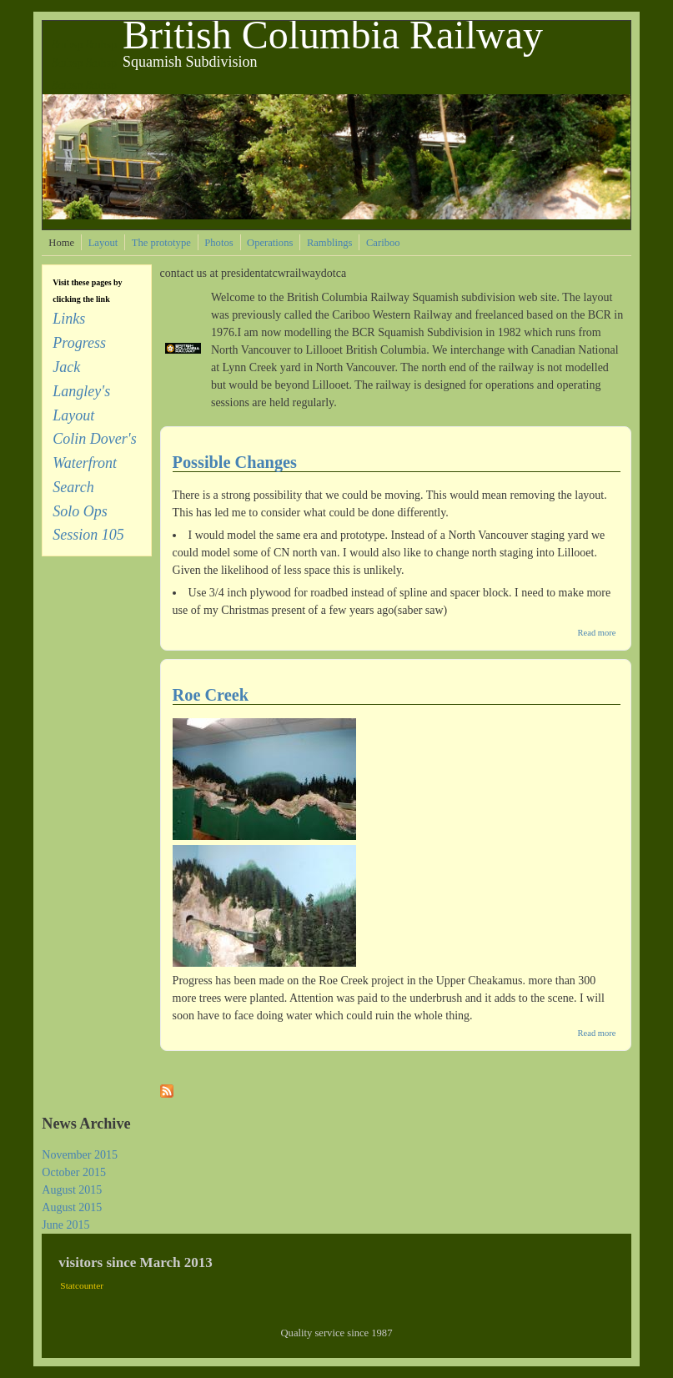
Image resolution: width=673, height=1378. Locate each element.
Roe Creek (211, 695)
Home (61, 243)
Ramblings (330, 243)
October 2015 (74, 1172)
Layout (103, 243)
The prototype (161, 243)
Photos (218, 243)
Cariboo (383, 243)
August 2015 (72, 1190)
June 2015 (65, 1225)
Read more (597, 632)
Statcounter (81, 1285)
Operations (270, 243)
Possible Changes (235, 462)
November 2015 (80, 1155)
